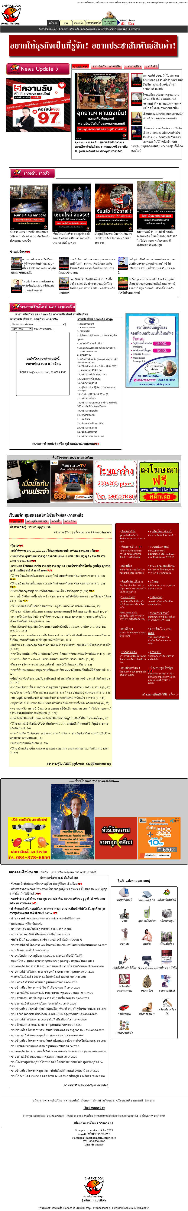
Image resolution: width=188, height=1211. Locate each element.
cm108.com (39, 1115)
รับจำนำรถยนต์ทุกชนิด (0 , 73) (29, 743)
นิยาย (14, 545)
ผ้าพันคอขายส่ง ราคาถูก (113, 1115)
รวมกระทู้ (16, 521)
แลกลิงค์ (85, 29)
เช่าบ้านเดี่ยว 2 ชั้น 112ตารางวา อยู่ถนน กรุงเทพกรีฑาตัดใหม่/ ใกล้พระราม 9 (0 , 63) (60, 687)
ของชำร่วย (172, 2)
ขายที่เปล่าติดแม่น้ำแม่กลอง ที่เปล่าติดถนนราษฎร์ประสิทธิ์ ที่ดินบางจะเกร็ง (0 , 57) (59, 718)
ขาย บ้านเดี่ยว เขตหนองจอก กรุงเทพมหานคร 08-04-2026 (45, 1046)
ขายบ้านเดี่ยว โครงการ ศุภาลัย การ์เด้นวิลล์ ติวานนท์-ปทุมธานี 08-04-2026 (55, 1070)
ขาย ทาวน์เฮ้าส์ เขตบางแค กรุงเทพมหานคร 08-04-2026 (44, 1056)
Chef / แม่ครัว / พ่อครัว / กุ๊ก (94, 394)
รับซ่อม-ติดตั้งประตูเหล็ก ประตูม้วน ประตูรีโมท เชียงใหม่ (44, 883)
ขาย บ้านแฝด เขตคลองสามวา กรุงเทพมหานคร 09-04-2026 (46, 1024)
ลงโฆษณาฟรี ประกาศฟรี (104, 29)
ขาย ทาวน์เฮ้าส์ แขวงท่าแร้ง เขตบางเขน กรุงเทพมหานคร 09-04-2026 (52, 992)
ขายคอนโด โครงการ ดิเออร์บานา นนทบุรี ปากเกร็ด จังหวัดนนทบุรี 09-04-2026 (57, 966)
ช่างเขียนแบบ (88, 415)
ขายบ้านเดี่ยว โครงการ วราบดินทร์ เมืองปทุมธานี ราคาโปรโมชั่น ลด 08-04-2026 (58, 1040)
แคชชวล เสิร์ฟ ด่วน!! (92, 370)
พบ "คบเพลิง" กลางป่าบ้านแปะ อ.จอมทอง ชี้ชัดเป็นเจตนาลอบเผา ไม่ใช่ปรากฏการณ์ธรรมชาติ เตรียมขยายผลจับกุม (157, 237)
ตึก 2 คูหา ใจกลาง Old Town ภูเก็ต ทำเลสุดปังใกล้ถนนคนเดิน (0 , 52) (51, 664)
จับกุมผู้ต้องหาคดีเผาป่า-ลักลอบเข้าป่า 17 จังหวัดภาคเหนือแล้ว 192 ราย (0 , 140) (58, 698)
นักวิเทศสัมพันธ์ (89, 432)
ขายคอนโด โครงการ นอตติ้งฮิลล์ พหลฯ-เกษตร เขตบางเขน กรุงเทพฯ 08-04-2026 (58, 1051)
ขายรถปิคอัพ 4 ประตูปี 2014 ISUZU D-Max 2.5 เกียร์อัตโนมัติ (46, 955)
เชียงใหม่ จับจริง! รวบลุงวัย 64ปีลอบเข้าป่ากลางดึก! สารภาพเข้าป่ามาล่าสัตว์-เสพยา (71, 236)
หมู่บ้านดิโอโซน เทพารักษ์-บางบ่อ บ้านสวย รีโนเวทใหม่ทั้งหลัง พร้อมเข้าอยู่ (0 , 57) (60, 703)
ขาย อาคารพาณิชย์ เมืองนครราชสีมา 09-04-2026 (40, 934)
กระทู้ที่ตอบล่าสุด (37, 521)
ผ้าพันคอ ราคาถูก (137, 2)
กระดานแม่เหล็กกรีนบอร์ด (26, 923)
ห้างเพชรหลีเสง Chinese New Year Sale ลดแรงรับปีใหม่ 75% (46, 918)
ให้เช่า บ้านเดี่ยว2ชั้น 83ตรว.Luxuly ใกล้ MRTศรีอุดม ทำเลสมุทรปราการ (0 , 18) (58, 575)
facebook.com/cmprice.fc (101, 1137)
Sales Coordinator (88, 351)
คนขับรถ (86, 419)
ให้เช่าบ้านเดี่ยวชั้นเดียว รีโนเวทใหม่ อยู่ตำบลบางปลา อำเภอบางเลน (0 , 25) (55, 606)
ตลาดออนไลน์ (100, 1085)
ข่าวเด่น (80, 66)
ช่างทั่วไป (85, 331)
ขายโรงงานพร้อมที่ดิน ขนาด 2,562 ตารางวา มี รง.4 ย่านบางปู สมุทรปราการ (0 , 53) (60, 692)
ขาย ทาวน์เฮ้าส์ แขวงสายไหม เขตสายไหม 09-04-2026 (43, 1003)
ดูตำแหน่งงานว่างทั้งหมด (80, 443)
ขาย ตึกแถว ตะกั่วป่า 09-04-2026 (30, 950)
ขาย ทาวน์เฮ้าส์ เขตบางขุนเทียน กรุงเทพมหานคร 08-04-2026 (47, 1035)
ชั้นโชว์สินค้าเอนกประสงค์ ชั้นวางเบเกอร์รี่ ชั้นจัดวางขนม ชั (46, 939)
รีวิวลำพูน (28, 1115)
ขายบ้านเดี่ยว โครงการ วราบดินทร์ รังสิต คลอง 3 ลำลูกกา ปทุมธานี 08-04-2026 (57, 1030)
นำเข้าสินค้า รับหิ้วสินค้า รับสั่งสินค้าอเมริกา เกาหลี (41, 929)
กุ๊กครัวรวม (85, 355)
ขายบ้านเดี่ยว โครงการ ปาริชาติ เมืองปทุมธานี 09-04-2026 (45, 987)
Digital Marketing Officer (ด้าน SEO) (99, 366)
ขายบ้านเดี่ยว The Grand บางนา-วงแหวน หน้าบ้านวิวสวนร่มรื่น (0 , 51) (52, 659)
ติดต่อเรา (183, 2)
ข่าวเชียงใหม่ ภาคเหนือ (107, 66)
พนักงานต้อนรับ (89, 410)
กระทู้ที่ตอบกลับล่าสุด (98, 532)
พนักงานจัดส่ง (88, 398)
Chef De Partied (87, 327)
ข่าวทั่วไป (151, 66)
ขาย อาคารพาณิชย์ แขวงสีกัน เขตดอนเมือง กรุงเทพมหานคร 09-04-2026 (54, 1014)
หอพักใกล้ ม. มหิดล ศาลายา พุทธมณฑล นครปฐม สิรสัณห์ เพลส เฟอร (52, 961)
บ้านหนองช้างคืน (55, 1115)
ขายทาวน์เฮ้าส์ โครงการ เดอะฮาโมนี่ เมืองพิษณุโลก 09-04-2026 (49, 1019)
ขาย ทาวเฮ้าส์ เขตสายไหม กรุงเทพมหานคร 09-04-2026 (44, 982)
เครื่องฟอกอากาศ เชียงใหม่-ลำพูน (111, 2)
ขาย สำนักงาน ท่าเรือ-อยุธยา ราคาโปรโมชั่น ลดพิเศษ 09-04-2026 (50, 998)
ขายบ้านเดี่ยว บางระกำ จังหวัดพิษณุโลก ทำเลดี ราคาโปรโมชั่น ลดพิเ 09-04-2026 (58, 1008)
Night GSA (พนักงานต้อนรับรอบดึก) (98, 347)
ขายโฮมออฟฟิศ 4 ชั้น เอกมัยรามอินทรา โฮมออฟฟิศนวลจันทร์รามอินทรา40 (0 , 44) (61, 653)
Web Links (151, 2)
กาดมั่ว (56, 521)
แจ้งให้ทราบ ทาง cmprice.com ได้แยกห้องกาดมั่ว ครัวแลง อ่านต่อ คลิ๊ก (53, 551)
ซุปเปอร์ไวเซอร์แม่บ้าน (91, 343)
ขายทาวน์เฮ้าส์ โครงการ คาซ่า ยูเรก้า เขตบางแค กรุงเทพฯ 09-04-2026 (52, 971)
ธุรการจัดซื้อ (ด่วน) (91, 379)
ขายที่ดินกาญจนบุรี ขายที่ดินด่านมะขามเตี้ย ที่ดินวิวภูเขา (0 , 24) (50, 591)
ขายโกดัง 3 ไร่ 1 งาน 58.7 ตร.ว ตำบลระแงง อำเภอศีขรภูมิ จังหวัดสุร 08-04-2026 (58, 1076)
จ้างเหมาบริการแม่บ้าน (92, 423)
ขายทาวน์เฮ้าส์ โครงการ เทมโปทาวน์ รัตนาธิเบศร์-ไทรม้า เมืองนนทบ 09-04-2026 (59, 945)
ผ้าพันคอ (161, 2)
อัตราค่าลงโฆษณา (85, 2)
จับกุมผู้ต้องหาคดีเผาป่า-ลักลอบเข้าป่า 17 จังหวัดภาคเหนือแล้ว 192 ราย (114, 236)
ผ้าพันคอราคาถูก (101, 1208)
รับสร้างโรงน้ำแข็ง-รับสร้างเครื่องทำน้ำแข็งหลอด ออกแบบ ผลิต (48, 977)
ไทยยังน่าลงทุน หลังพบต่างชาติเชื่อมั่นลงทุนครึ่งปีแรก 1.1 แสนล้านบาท (38, 286)
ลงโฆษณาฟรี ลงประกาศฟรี (78, 1085)
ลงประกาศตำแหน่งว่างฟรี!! (48, 443)
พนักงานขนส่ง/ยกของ (92, 436)
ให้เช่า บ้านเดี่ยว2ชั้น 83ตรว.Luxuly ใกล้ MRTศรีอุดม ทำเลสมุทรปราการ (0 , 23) (58, 583)
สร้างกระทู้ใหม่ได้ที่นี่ (59, 764)
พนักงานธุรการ (89, 383)
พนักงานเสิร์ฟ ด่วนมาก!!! (94, 374)
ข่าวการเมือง (133, 66)
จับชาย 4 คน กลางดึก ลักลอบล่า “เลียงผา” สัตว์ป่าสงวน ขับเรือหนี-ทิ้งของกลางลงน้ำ (29, 234)
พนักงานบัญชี (87, 324)
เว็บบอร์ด (75, 29)
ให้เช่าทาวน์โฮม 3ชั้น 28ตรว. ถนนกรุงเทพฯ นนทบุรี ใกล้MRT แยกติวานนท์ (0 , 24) (59, 611)
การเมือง (70, 521)
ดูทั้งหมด (79, 532)
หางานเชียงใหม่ (53, 1100)
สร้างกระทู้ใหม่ (62, 532)
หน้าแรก (37, 1100)
